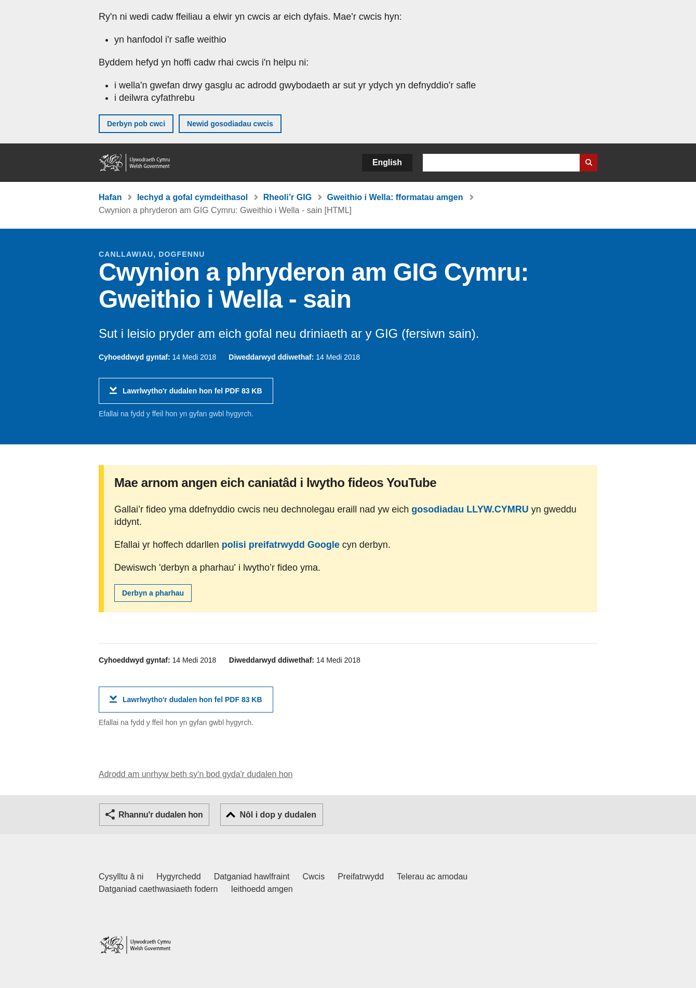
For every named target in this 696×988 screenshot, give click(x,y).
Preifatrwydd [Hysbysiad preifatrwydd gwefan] (361, 876)
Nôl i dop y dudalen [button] (277, 814)
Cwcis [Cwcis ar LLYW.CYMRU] (314, 876)
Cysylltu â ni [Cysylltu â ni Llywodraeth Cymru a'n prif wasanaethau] (121, 876)
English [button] (387, 162)
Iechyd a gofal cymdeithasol (192, 197)
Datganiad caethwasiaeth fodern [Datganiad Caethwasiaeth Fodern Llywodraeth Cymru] (158, 889)
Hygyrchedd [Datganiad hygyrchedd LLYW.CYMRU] (178, 876)
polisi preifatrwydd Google (281, 544)
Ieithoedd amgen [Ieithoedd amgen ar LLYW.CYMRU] (262, 889)
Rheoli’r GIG (287, 197)
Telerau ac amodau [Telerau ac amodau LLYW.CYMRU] (432, 876)
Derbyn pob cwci (136, 124)
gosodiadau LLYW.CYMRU (469, 509)
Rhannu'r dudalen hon (160, 814)
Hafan (110, 197)
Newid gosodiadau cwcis (230, 124)
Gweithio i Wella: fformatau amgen (395, 197)
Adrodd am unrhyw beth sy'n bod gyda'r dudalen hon (195, 774)
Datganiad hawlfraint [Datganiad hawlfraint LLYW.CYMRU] (252, 876)
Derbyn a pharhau (153, 593)
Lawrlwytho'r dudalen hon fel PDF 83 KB (192, 395)
